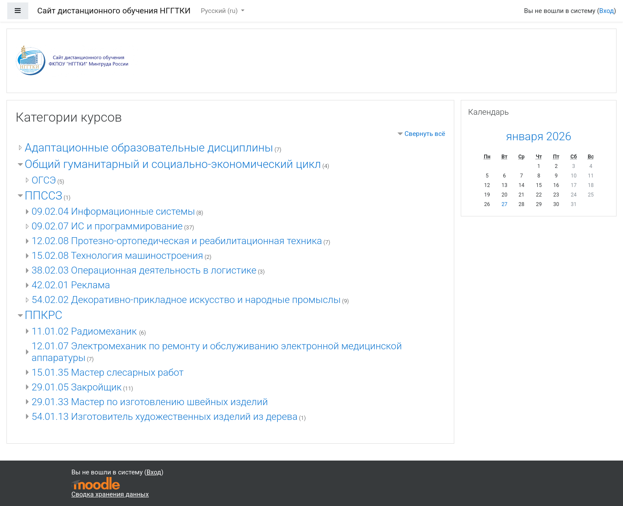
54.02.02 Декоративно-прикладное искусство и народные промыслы (186, 299)
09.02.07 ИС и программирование (107, 226)
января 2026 (538, 136)
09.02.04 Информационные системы (113, 211)
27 (504, 204)
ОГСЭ (44, 180)
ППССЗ (43, 195)
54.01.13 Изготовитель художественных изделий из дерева (165, 416)
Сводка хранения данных (110, 494)
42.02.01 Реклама (71, 284)
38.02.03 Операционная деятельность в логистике (144, 270)
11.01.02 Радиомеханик (85, 331)
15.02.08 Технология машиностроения (117, 255)
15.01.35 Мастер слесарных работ (108, 372)
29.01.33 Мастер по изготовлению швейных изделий (150, 401)
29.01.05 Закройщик (77, 387)
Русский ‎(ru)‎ (220, 11)
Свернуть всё (425, 134)
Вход (606, 11)
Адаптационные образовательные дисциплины (149, 147)
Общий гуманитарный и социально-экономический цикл (173, 164)
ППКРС (43, 315)
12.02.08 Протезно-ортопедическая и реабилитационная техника (177, 240)
